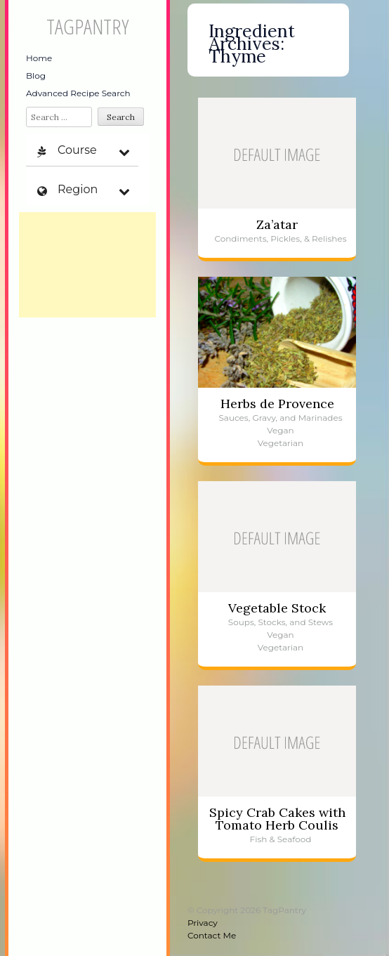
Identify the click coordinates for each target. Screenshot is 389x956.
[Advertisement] (87, 264)
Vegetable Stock (277, 608)
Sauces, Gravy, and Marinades (280, 417)
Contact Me (211, 935)
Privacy (202, 922)
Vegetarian (280, 443)
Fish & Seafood (281, 839)
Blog (36, 75)
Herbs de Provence (277, 403)
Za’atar (277, 224)
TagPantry (87, 26)
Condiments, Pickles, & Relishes (280, 238)
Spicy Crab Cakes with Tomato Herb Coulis (277, 818)
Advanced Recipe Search (78, 93)
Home (39, 58)
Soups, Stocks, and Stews (280, 622)
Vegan (280, 430)
